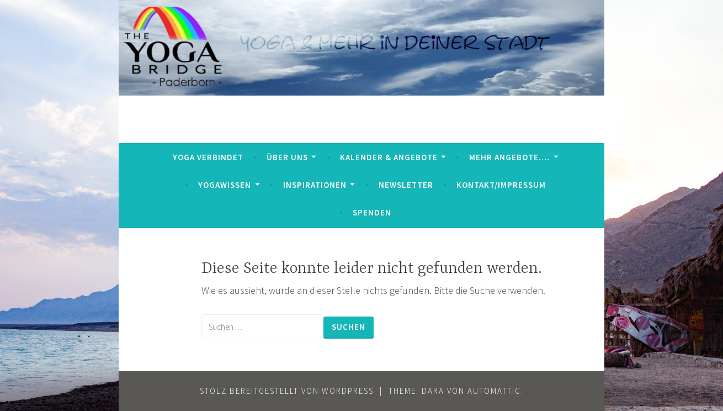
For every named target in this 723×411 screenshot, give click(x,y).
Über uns (287, 157)
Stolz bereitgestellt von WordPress (287, 391)
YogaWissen (224, 185)
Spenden (372, 212)
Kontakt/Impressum (501, 185)
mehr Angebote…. (509, 157)
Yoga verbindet (208, 157)
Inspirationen (315, 185)
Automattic (494, 391)
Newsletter (406, 185)
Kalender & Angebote (389, 157)
